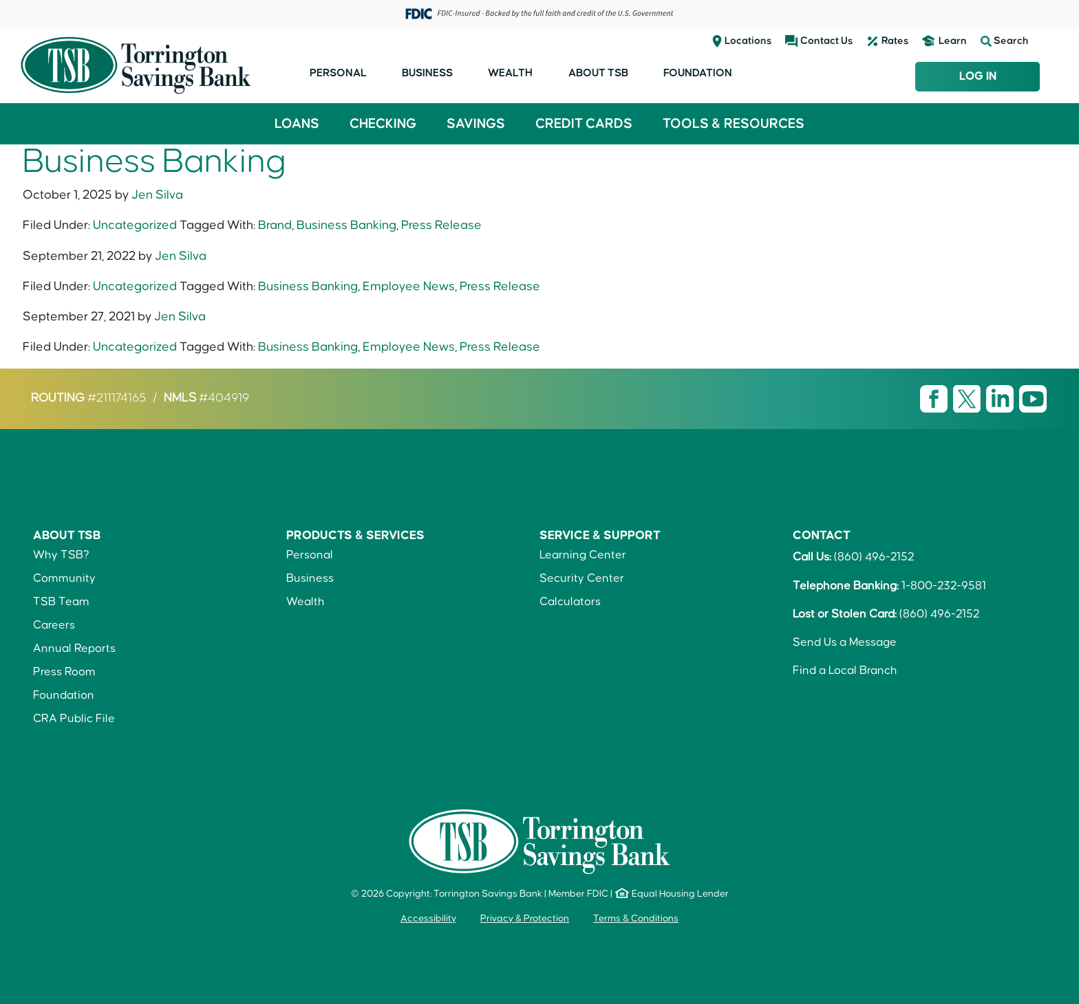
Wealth (510, 72)
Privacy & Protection (524, 919)
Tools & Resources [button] (733, 124)
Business (427, 72)
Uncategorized (135, 225)
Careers (54, 625)
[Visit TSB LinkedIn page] (1001, 398)
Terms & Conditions (636, 919)
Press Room (64, 672)
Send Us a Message (845, 642)
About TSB (598, 72)
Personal (338, 72)
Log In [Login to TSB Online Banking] (977, 76)
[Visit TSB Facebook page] (935, 398)
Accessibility (428, 919)
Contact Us (826, 41)
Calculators (570, 602)
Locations (748, 41)
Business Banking (346, 225)
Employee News (409, 286)
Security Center (582, 578)
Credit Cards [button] (583, 124)
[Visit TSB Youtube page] (1033, 398)
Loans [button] (297, 124)
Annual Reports (74, 648)
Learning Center (583, 555)
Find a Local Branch (845, 670)
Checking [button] (383, 124)
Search (1005, 41)
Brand (275, 225)
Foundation (697, 72)
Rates (895, 41)
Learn (953, 41)
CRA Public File (74, 718)
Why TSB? (61, 555)
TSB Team (61, 602)
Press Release (441, 225)
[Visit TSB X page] (968, 398)
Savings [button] (476, 124)
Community (64, 578)
